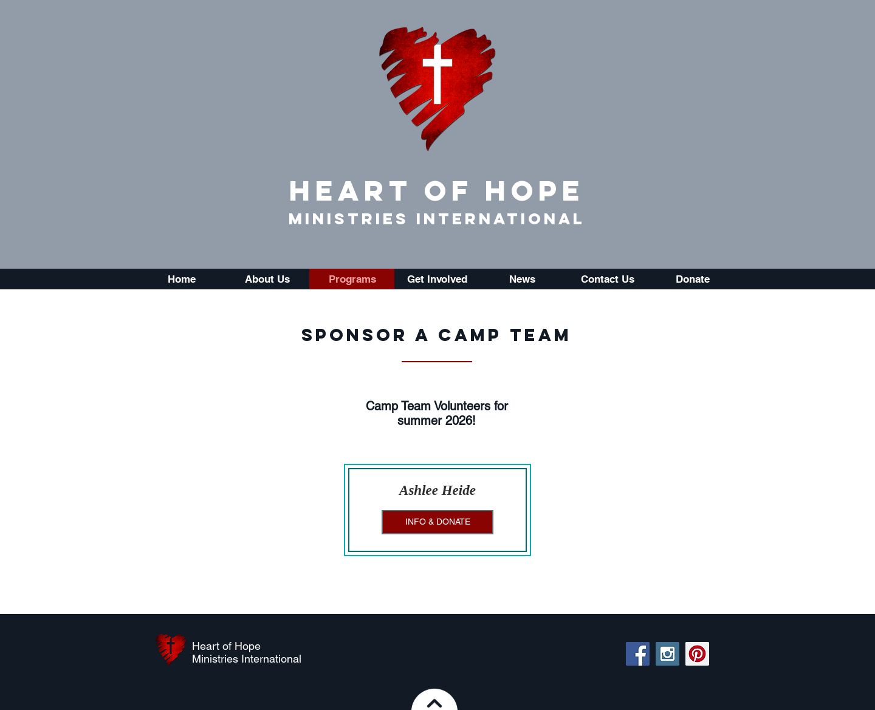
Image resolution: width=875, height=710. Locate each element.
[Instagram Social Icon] (667, 654)
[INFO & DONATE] (437, 522)
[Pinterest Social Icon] (697, 654)
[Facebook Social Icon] (638, 654)
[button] (266, 279)
